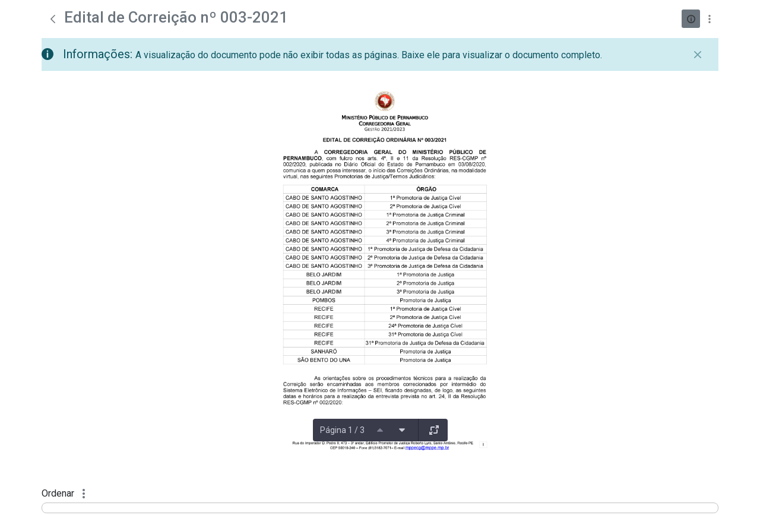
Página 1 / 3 (342, 430)
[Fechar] (697, 54)
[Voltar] (53, 19)
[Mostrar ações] (709, 19)
